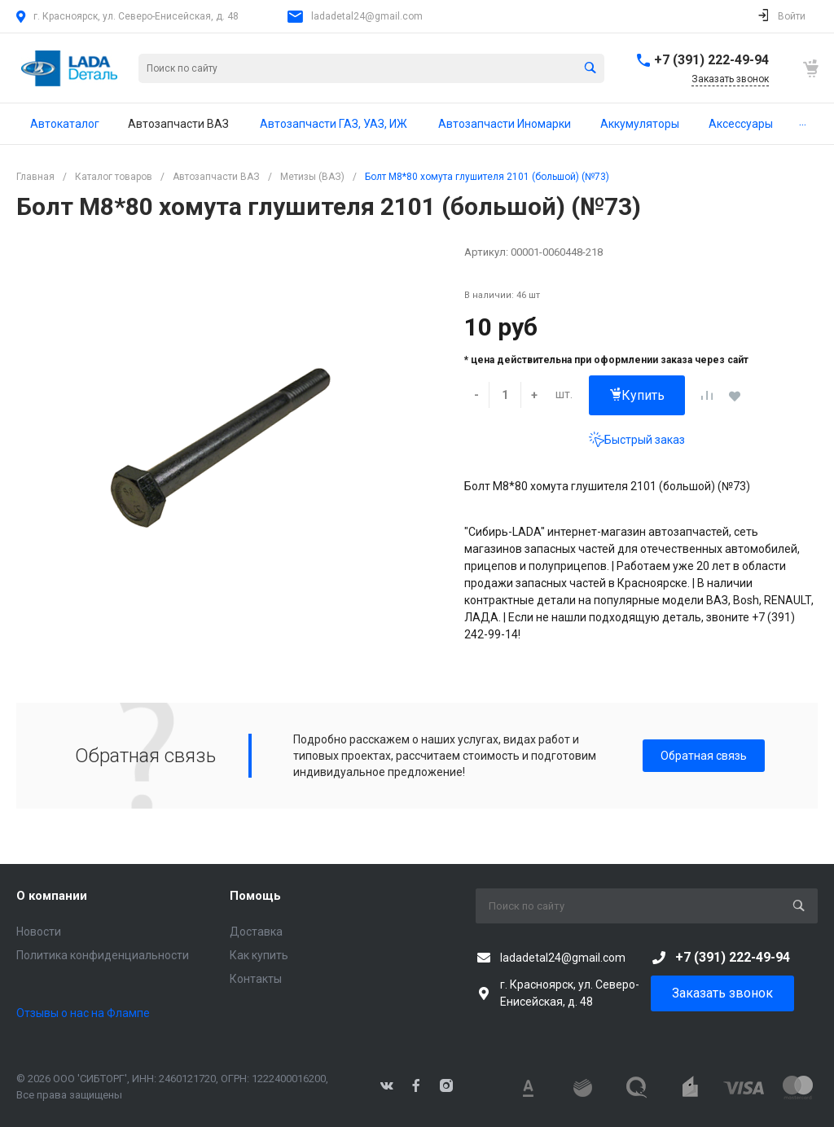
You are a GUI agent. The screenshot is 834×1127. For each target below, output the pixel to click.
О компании (51, 895)
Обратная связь (704, 755)
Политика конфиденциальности (102, 955)
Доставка (256, 931)
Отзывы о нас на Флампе (83, 1013)
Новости (38, 931)
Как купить (259, 955)
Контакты (256, 978)
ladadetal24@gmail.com (367, 16)
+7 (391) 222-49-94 (711, 60)
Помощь (255, 895)
